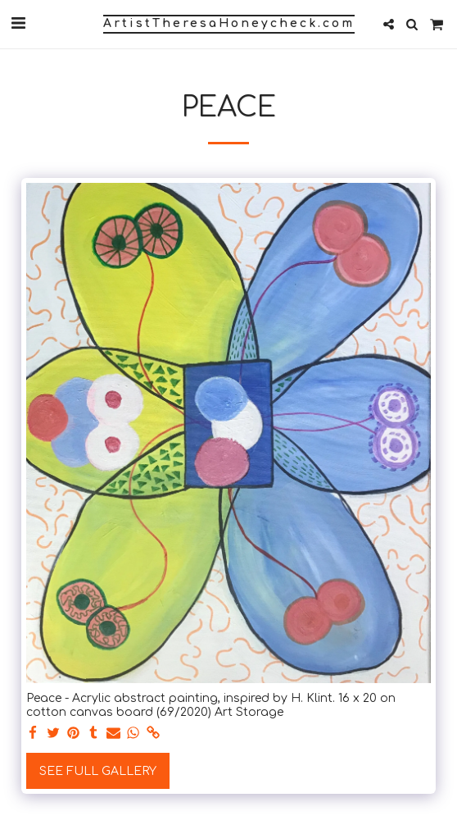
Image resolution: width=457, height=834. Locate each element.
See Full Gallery (97, 771)
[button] (18, 23)
